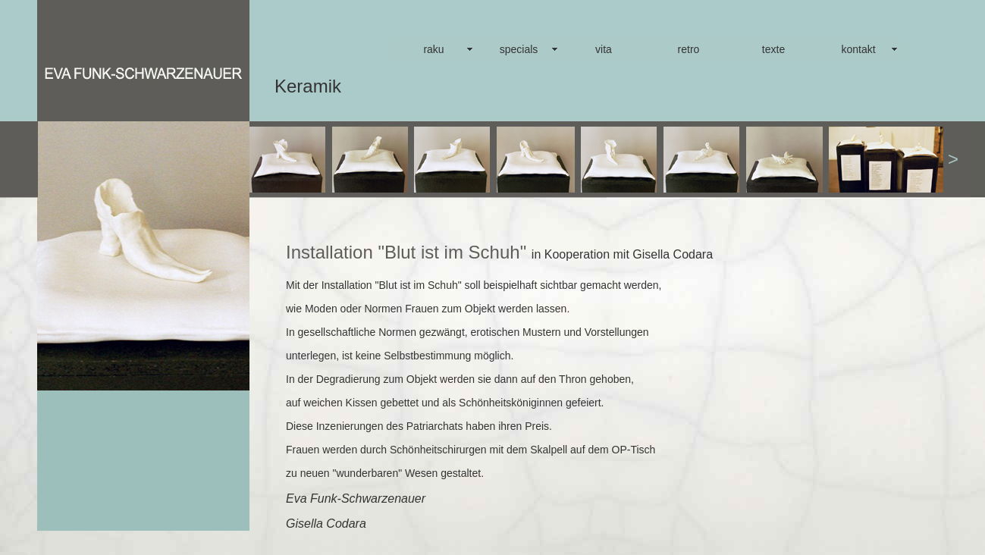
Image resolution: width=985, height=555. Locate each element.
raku (433, 49)
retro (689, 49)
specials (519, 49)
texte (773, 49)
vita (603, 49)
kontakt (858, 49)
